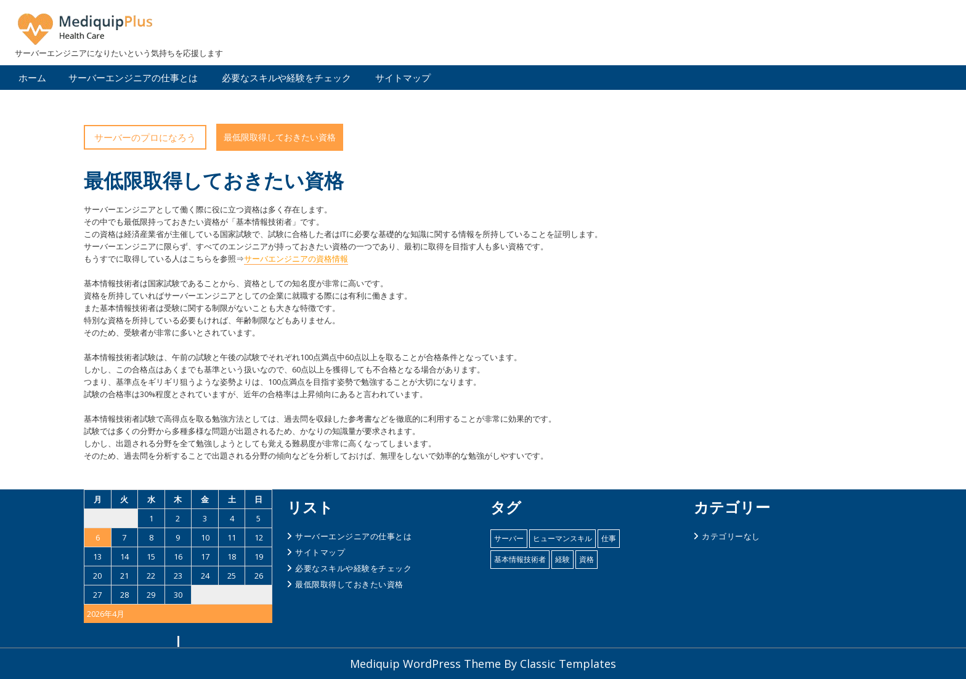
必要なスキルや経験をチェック (286, 77)
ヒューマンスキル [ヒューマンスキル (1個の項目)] (562, 538)
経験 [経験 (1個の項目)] (562, 559)
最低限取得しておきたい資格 (349, 584)
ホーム (32, 77)
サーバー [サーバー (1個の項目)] (509, 538)
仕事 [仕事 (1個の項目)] (608, 538)
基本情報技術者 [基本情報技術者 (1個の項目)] (520, 559)
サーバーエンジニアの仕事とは (133, 77)
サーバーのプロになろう (145, 137)
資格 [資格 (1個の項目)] (586, 559)
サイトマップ (403, 77)
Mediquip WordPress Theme (427, 663)
